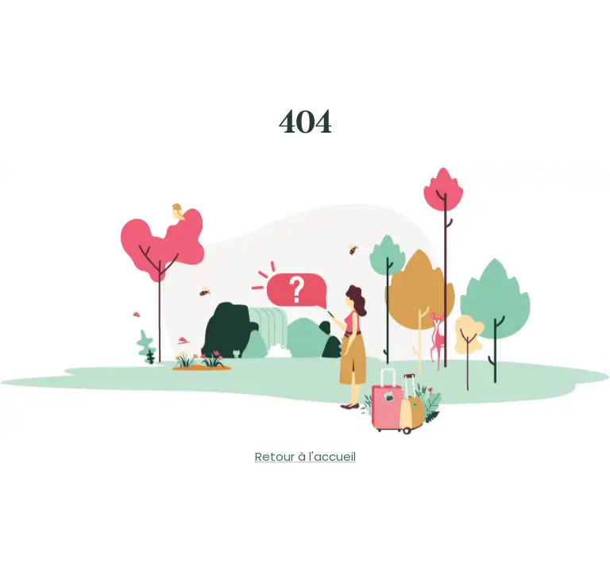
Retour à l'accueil (305, 456)
